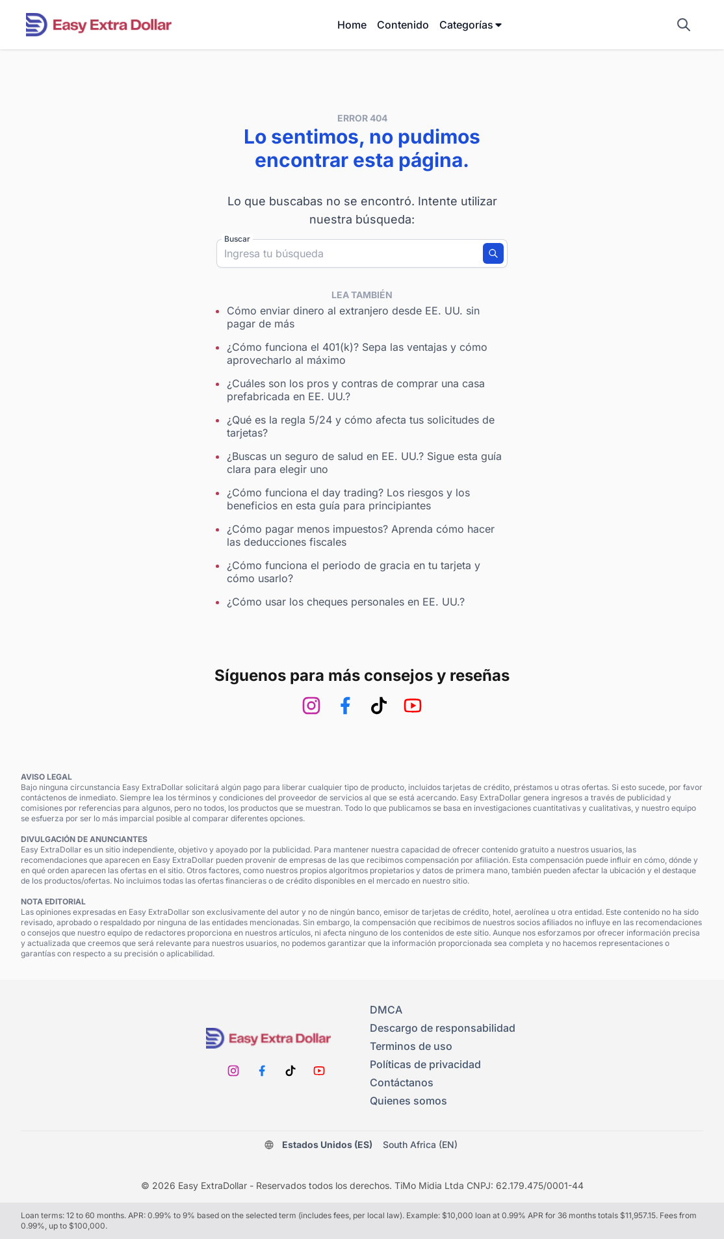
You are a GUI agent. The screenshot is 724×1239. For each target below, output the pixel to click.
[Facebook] (345, 705)
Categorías (471, 24)
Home (352, 24)
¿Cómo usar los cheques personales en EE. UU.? (346, 601)
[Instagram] (311, 705)
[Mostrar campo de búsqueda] (683, 24)
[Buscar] (493, 253)
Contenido (403, 24)
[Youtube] (412, 705)
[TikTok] (379, 705)
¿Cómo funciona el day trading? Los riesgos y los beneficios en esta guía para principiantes (348, 499)
